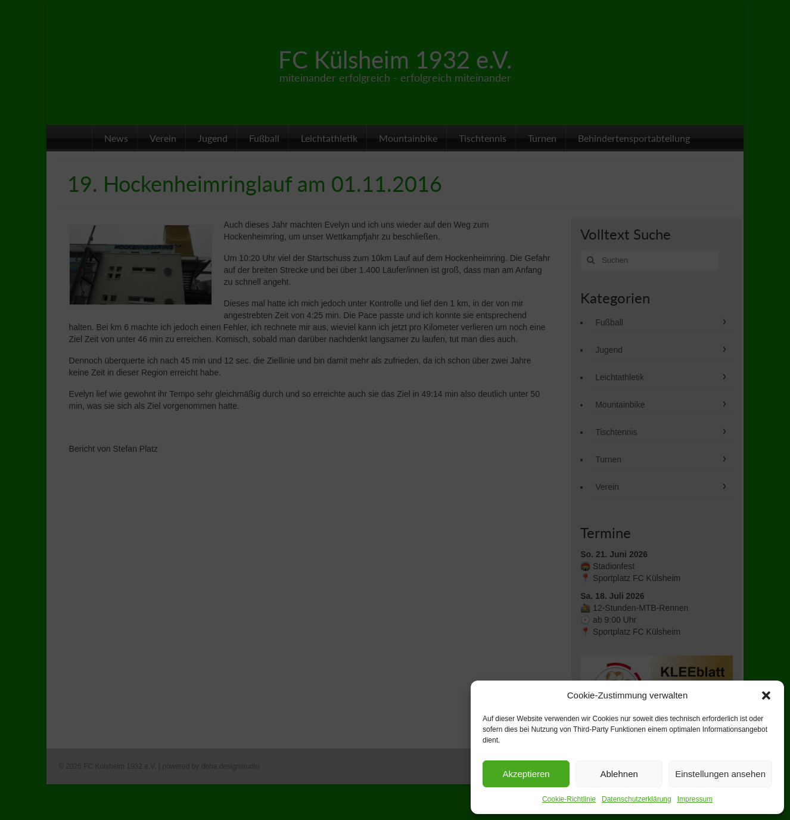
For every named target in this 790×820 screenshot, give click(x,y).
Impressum (695, 799)
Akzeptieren (525, 774)
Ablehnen (618, 774)
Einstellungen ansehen (720, 774)
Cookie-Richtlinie (569, 799)
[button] (766, 695)
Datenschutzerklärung (636, 799)
